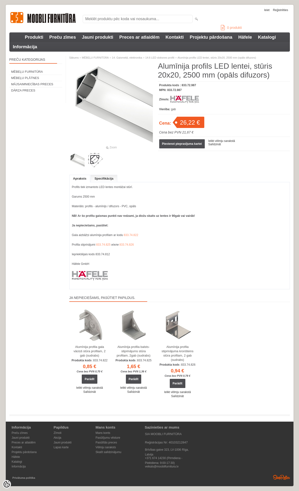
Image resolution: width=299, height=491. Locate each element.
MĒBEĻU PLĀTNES (25, 78)
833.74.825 (103, 244)
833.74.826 (126, 244)
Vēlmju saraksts (106, 447)
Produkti (34, 37)
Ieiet (267, 10)
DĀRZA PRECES (23, 90)
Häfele (245, 37)
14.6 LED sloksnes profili (159, 57)
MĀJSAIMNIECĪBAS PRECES (32, 84)
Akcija (57, 437)
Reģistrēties (280, 10)
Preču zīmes (62, 37)
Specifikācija (103, 178)
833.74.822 (131, 235)
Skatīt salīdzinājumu (108, 452)
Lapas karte (61, 447)
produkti (231, 28)
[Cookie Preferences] (6, 484)
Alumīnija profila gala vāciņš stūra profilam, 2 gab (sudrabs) (90, 351)
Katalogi (267, 37)
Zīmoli (58, 433)
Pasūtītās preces (106, 442)
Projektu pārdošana (211, 37)
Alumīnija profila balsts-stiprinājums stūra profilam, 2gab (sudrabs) (133, 351)
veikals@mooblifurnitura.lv (162, 466)
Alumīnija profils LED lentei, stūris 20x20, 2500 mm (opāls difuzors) (216, 57)
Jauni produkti (97, 37)
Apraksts (80, 178)
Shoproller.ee (281, 477)
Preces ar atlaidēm (139, 37)
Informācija (25, 46)
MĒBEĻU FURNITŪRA (27, 71)
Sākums (74, 57)
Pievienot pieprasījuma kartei (182, 143)
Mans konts (103, 433)
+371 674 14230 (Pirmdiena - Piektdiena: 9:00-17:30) (163, 458)
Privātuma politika (23, 477)
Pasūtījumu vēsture (108, 437)
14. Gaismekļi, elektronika (127, 57)
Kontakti (174, 37)
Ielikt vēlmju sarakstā (221, 141)
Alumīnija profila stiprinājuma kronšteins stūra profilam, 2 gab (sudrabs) (177, 353)
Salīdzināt (214, 144)
